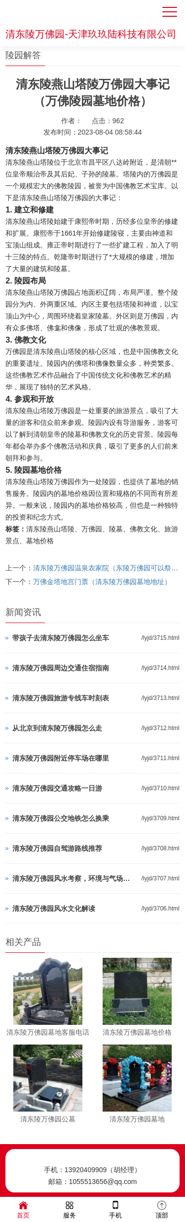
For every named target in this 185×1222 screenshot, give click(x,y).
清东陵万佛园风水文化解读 (53, 908)
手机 (115, 1209)
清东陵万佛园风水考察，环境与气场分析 (74, 878)
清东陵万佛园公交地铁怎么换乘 (60, 818)
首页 (23, 1209)
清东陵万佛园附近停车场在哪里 (60, 758)
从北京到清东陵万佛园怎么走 (57, 728)
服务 (69, 1209)
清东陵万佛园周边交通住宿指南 (60, 668)
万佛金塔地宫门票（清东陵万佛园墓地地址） (102, 582)
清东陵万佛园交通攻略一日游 (57, 788)
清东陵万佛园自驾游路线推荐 (57, 848)
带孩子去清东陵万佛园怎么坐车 (60, 638)
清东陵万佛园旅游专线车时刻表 (60, 698)
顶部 (161, 1209)
